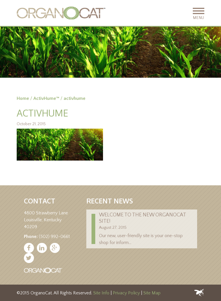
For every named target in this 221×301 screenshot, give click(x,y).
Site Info (101, 293)
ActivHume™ (46, 98)
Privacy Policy (126, 293)
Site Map (152, 293)
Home (23, 98)
